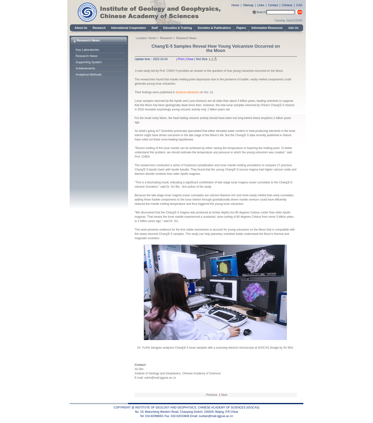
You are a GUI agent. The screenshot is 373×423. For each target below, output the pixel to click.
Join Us (293, 28)
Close (189, 59)
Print (181, 59)
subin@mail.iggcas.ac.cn (160, 377)
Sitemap (248, 5)
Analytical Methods (89, 74)
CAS (299, 5)
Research (99, 28)
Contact (273, 5)
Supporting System (89, 62)
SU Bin (139, 369)
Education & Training (177, 28)
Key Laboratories (87, 50)
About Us (81, 28)
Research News (88, 40)
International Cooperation (128, 28)
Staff (154, 28)
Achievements (85, 68)
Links (261, 5)
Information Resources (267, 28)
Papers (241, 28)
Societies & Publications (214, 28)
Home (235, 5)
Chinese (287, 5)
